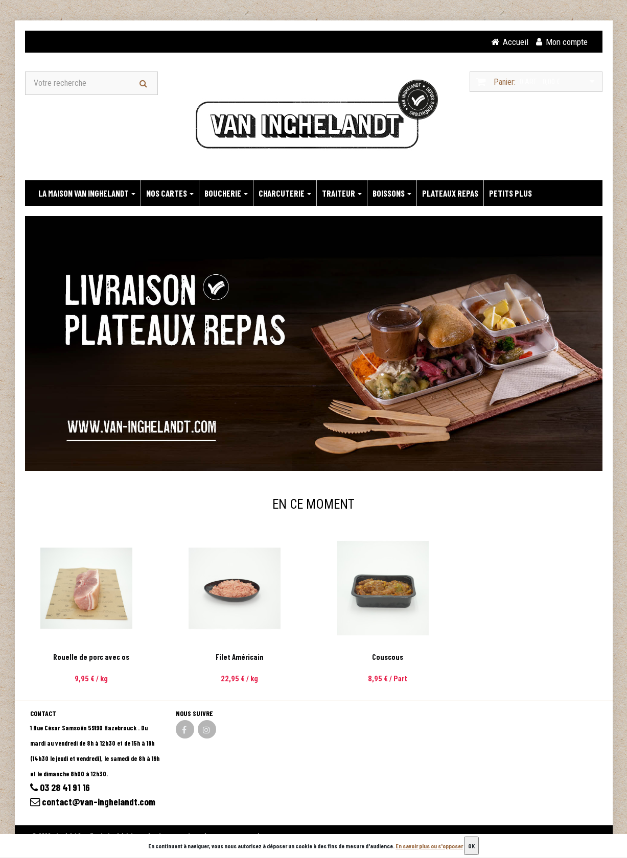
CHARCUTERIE (285, 193)
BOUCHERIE (226, 193)
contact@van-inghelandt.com (94, 803)
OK (471, 845)
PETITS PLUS (510, 193)
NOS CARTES (170, 193)
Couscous (387, 657)
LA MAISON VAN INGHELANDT (86, 193)
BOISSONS (392, 193)
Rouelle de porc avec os (91, 657)
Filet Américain (240, 657)
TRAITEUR (342, 193)
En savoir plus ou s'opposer (429, 845)
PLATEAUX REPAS (450, 193)
